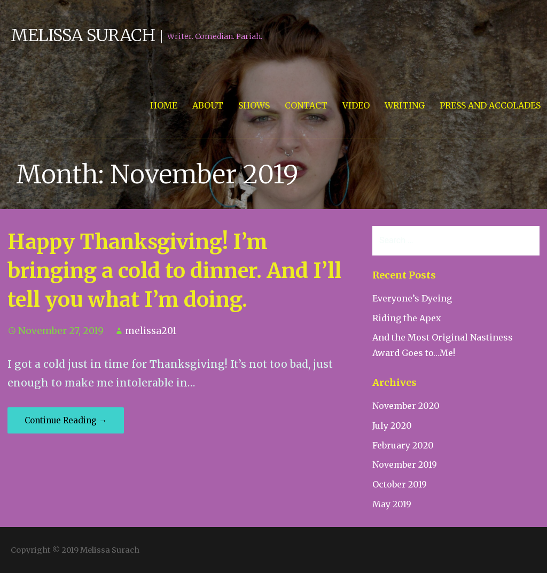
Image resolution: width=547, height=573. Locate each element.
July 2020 (392, 425)
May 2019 (391, 504)
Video (356, 105)
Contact (306, 105)
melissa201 (151, 331)
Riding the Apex (406, 318)
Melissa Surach (83, 35)
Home (163, 105)
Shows (254, 105)
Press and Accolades (490, 105)
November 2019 (404, 464)
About (207, 105)
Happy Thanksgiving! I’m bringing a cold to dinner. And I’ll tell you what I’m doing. (174, 270)
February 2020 (403, 445)
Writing (405, 105)
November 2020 (406, 405)
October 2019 (399, 484)
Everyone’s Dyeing (412, 298)
